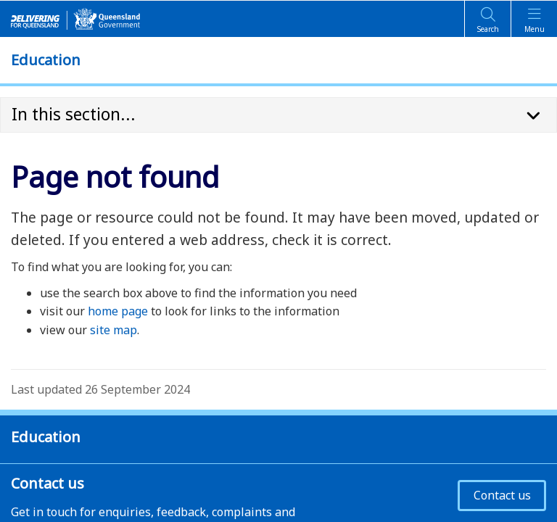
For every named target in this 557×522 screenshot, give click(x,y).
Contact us (502, 495)
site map (113, 330)
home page (118, 311)
